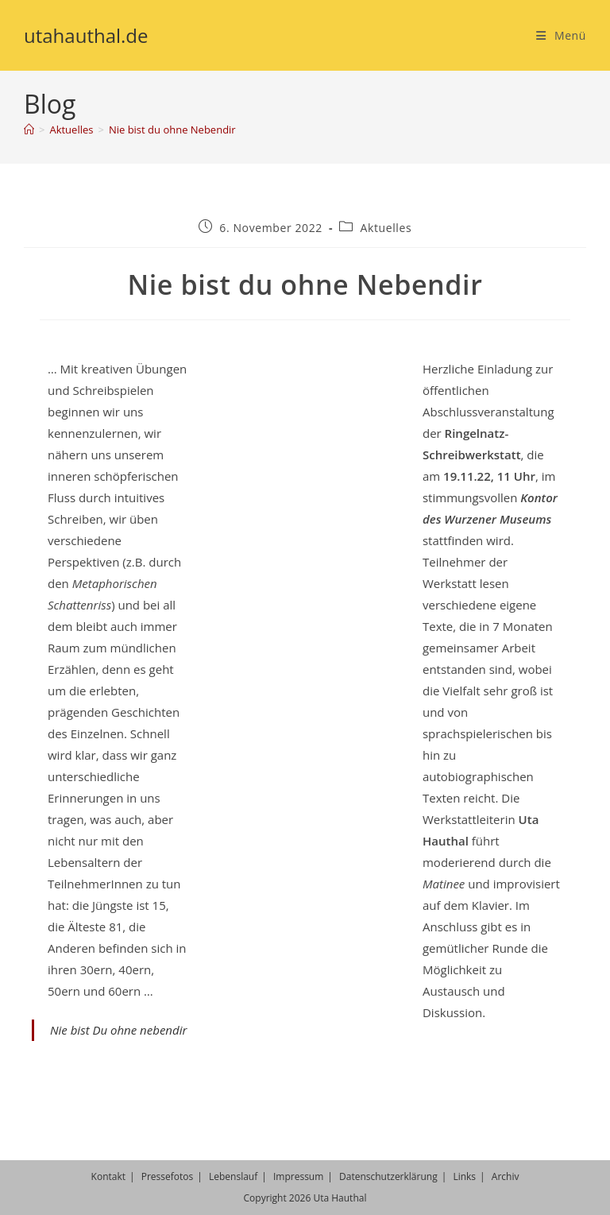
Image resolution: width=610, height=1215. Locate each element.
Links (464, 1176)
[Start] (29, 129)
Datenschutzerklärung (388, 1176)
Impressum (298, 1176)
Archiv (505, 1176)
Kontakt (108, 1176)
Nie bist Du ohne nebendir (118, 1030)
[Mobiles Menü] (561, 35)
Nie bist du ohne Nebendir (172, 129)
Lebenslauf (233, 1176)
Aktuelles (386, 227)
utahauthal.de (86, 35)
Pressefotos (167, 1176)
